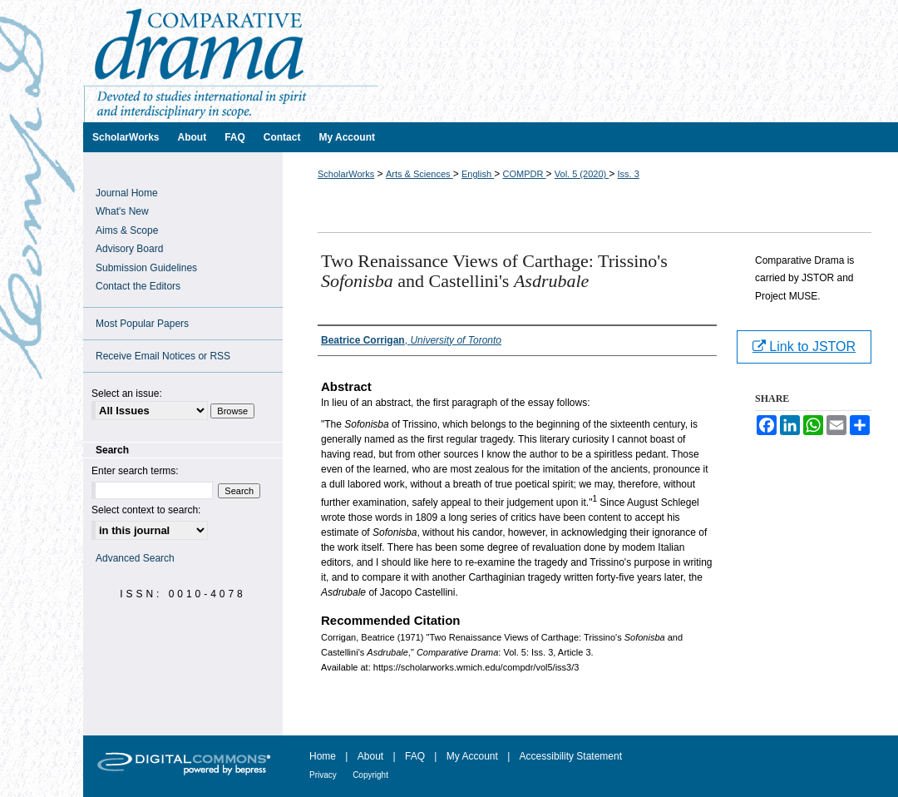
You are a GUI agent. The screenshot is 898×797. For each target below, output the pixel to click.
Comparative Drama (490, 61)
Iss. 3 (628, 174)
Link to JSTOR (804, 346)
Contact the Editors (138, 286)
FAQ (415, 756)
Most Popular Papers (142, 323)
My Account (472, 756)
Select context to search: (145, 510)
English (477, 174)
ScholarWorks (346, 174)
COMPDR (523, 174)
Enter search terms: (135, 471)
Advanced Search (135, 558)
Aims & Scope (127, 230)
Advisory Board (129, 249)
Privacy (323, 775)
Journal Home (127, 193)
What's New (122, 211)
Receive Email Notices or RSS (163, 356)
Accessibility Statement (571, 756)
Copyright (370, 775)
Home (322, 756)
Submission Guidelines (146, 268)
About (370, 756)
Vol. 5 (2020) (582, 174)
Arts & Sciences (419, 174)
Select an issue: (126, 393)
